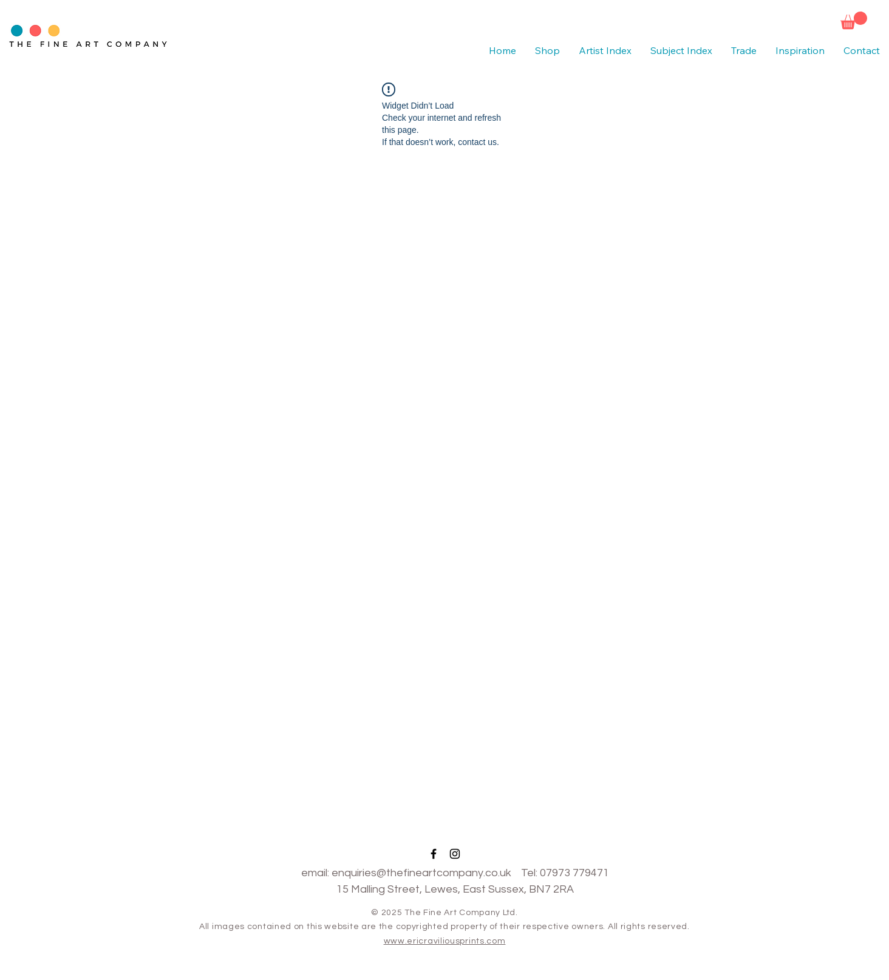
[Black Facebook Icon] (433, 853)
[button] (853, 20)
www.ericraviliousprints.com (445, 941)
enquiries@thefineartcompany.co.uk (421, 873)
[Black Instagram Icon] (455, 853)
